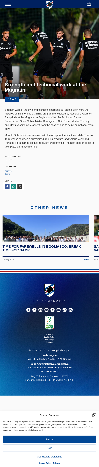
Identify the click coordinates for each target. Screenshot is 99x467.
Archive (8, 171)
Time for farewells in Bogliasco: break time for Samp (43, 267)
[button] (94, 415)
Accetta (49, 439)
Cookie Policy (45, 463)
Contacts (49, 361)
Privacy (56, 463)
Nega (49, 448)
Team (7, 174)
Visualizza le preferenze (49, 456)
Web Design (50, 358)
